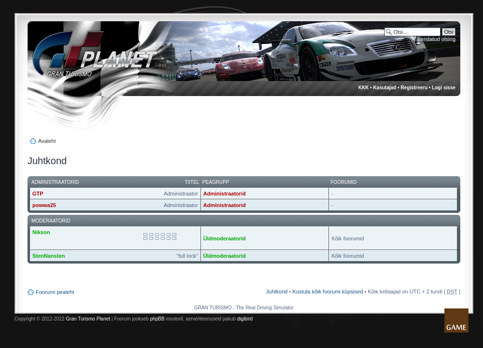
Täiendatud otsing (434, 39)
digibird (245, 318)
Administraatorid (224, 193)
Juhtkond (277, 291)
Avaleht (47, 141)
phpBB (157, 318)
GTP (37, 193)
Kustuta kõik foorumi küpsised (327, 291)
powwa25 (44, 205)
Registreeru (413, 87)
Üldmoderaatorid (224, 238)
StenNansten (48, 256)
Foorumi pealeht (55, 292)
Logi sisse (443, 87)
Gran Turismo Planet (88, 318)
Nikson (41, 232)
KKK (363, 87)
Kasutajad (385, 87)
